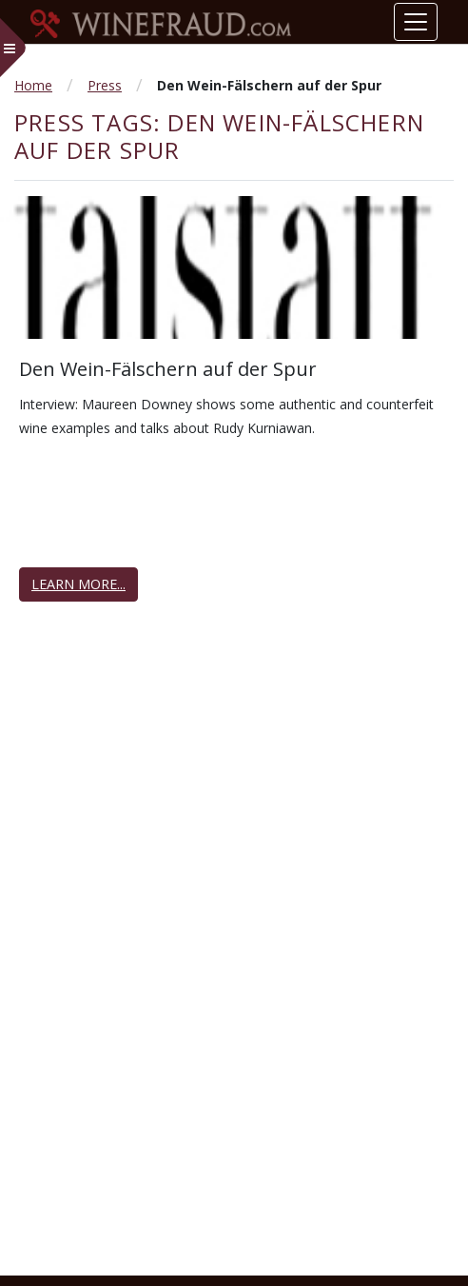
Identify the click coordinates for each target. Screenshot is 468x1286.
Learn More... (78, 584)
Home (33, 85)
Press (105, 85)
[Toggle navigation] (416, 22)
